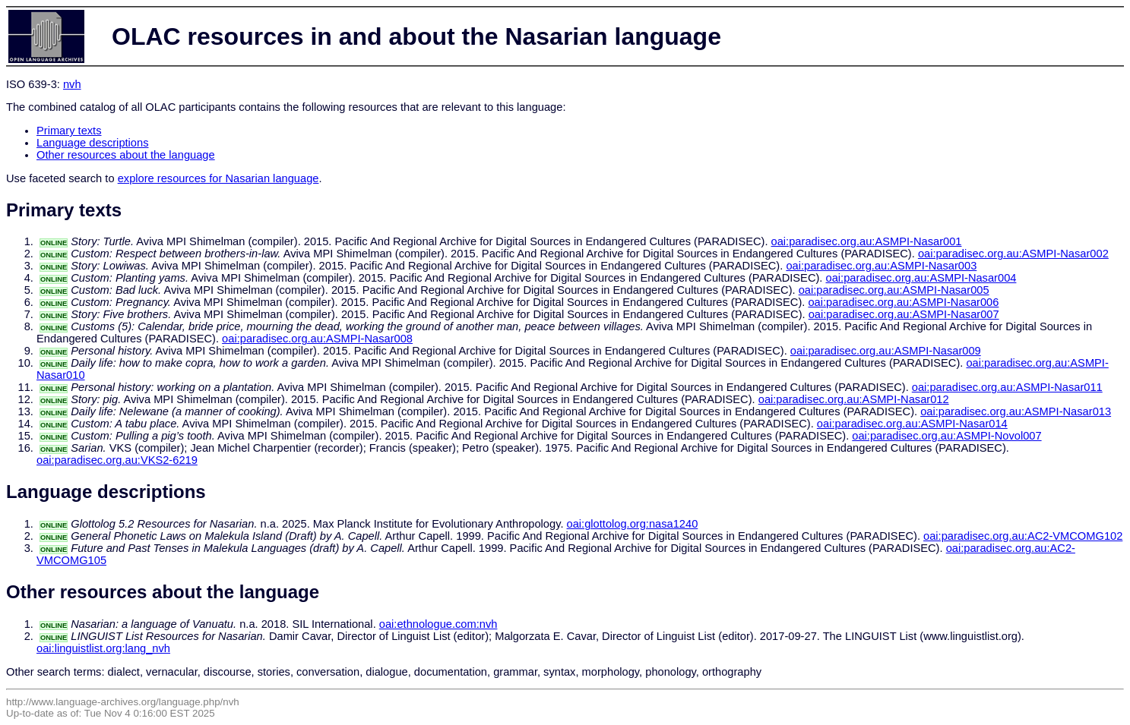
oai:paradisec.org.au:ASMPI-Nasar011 (1007, 387)
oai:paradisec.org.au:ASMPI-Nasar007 (904, 314)
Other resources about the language (125, 155)
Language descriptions (92, 143)
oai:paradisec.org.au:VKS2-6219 (117, 460)
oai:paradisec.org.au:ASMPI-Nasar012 (853, 399)
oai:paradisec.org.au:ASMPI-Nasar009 (885, 351)
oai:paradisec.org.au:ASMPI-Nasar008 (317, 339)
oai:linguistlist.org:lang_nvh (103, 648)
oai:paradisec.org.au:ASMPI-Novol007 (946, 436)
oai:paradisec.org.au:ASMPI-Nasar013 (1015, 411)
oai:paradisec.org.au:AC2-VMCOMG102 (1022, 536)
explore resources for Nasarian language (218, 178)
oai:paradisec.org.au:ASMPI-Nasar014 (912, 424)
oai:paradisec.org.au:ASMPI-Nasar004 (921, 278)
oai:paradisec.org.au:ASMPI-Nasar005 (894, 290)
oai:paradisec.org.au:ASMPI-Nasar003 (881, 266)
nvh (72, 84)
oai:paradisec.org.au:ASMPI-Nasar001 (866, 241)
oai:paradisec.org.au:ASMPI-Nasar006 (903, 302)
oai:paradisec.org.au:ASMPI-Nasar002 (1013, 253)
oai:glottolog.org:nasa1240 (632, 524)
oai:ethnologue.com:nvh (438, 624)
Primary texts (69, 131)
